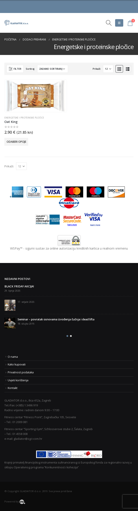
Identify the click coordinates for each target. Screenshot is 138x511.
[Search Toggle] (108, 23)
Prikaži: (97, 68)
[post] (9, 305)
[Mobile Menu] (119, 23)
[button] (67, 336)
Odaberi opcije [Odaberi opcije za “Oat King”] (16, 142)
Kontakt (12, 388)
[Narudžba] (52, 69)
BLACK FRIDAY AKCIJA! (19, 286)
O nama (13, 357)
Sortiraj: (30, 68)
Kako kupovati (17, 364)
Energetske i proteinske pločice (24, 117)
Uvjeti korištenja (18, 380)
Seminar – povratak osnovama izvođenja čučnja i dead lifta (56, 319)
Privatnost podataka (21, 372)
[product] (35, 95)
